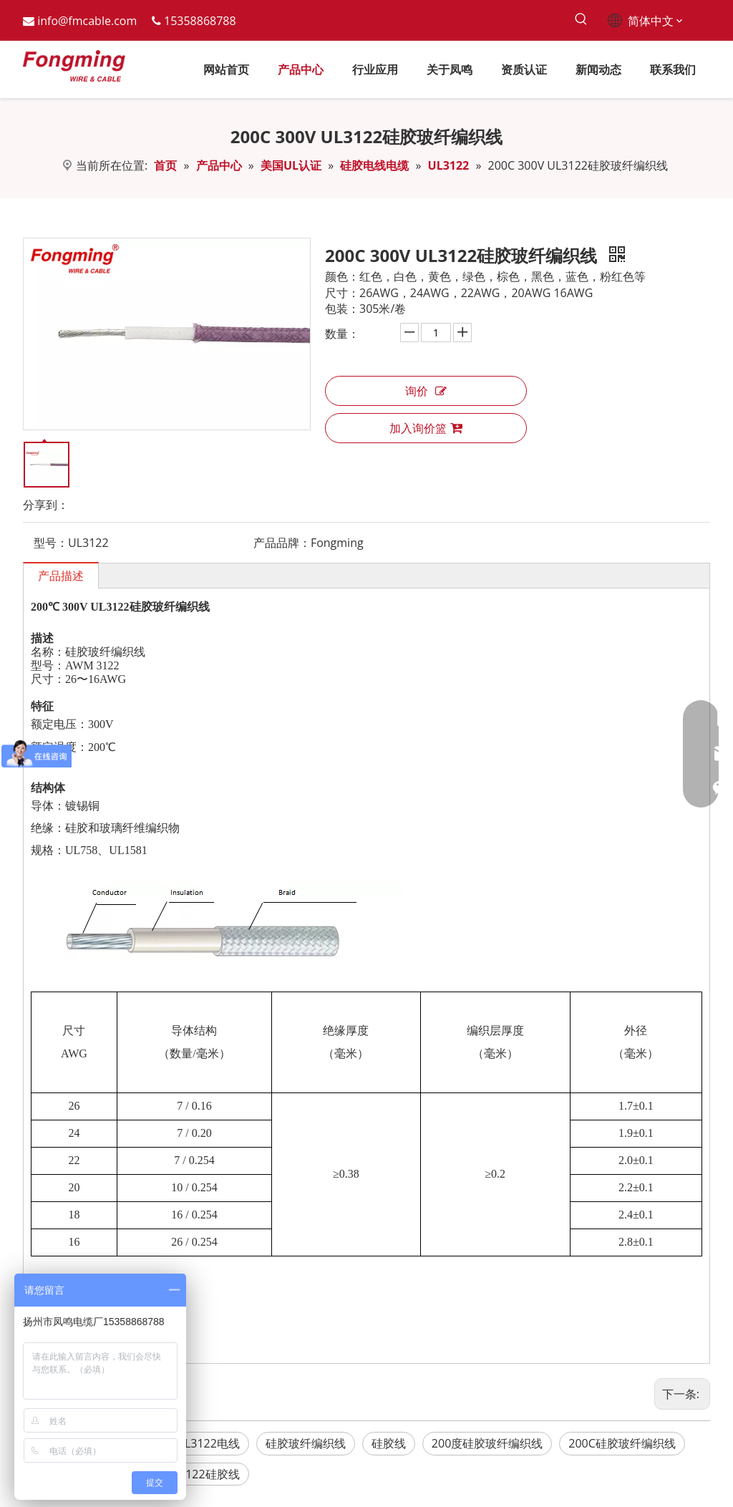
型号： (51, 543)
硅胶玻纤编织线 (306, 1443)
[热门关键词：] (581, 20)
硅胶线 (389, 1443)
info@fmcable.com (87, 21)
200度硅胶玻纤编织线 (487, 1443)
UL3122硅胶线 (202, 1474)
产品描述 (61, 575)
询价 (426, 391)
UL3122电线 (208, 1443)
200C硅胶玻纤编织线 (622, 1443)
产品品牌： (282, 543)
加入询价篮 (425, 428)
